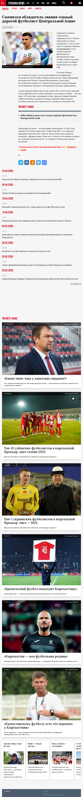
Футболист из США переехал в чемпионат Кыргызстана (26, 251)
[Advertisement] (41, 302)
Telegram (71, 147)
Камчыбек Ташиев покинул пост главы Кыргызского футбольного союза (33, 207)
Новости (5, 9)
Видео (22, 9)
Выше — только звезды (35, 745)
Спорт (16, 27)
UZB (48, 3)
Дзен (23, 150)
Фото (30, 9)
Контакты (7, 791)
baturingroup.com (56, 794)
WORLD (54, 3)
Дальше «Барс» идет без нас (13, 745)
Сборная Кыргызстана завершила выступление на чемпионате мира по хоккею (36, 221)
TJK (38, 3)
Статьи (14, 9)
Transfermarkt (63, 49)
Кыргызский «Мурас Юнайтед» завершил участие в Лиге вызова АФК (32, 179)
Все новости (76, 284)
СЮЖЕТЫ (38, 9)
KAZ (28, 3)
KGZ (33, 3)
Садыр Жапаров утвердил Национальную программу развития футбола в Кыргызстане (40, 279)
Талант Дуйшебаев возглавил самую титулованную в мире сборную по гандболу (37, 265)
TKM (43, 3)
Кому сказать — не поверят (59, 745)
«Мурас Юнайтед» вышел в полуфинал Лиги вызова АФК (26, 193)
